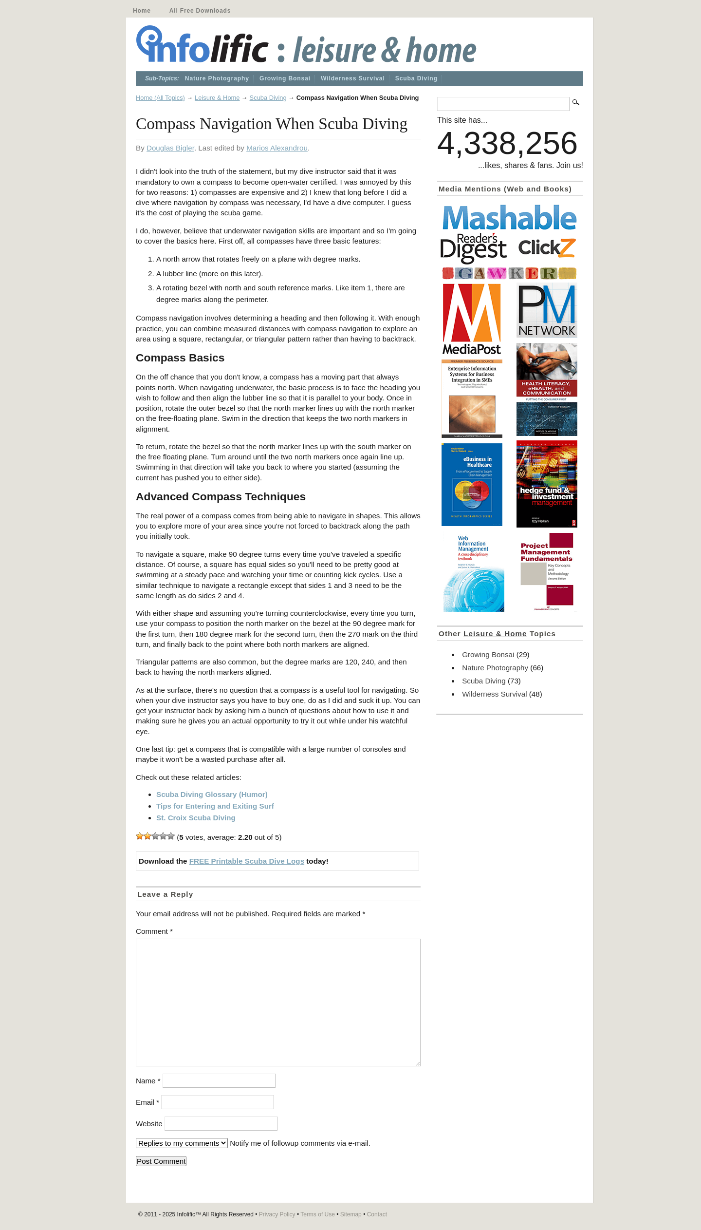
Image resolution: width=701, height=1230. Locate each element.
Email (147, 1102)
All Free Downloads (200, 10)
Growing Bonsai (285, 78)
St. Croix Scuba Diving (196, 818)
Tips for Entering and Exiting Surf (215, 806)
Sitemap (351, 1214)
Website (149, 1123)
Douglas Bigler (170, 148)
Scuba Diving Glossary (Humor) (212, 794)
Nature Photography (217, 78)
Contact (377, 1214)
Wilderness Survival (353, 78)
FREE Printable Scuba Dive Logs (246, 861)
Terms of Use (317, 1214)
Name (148, 1081)
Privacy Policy (277, 1214)
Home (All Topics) (160, 97)
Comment (154, 931)
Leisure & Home (217, 97)
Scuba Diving (416, 78)
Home (142, 10)
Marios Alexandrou (277, 148)
